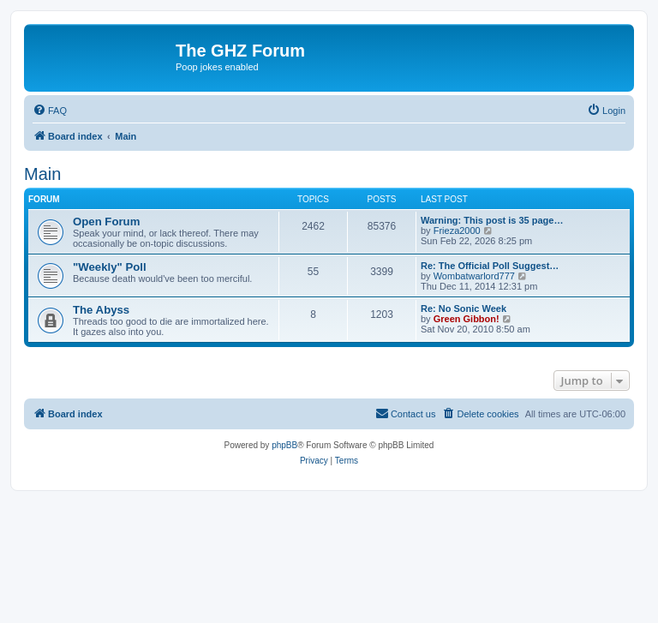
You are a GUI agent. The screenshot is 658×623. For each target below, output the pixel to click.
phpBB (284, 445)
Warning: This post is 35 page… (492, 220)
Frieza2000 (457, 230)
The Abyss (101, 309)
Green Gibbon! (466, 319)
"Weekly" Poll (110, 267)
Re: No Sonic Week (463, 308)
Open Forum (106, 221)
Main (42, 174)
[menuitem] (50, 110)
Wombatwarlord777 (474, 276)
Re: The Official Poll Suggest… (490, 266)
